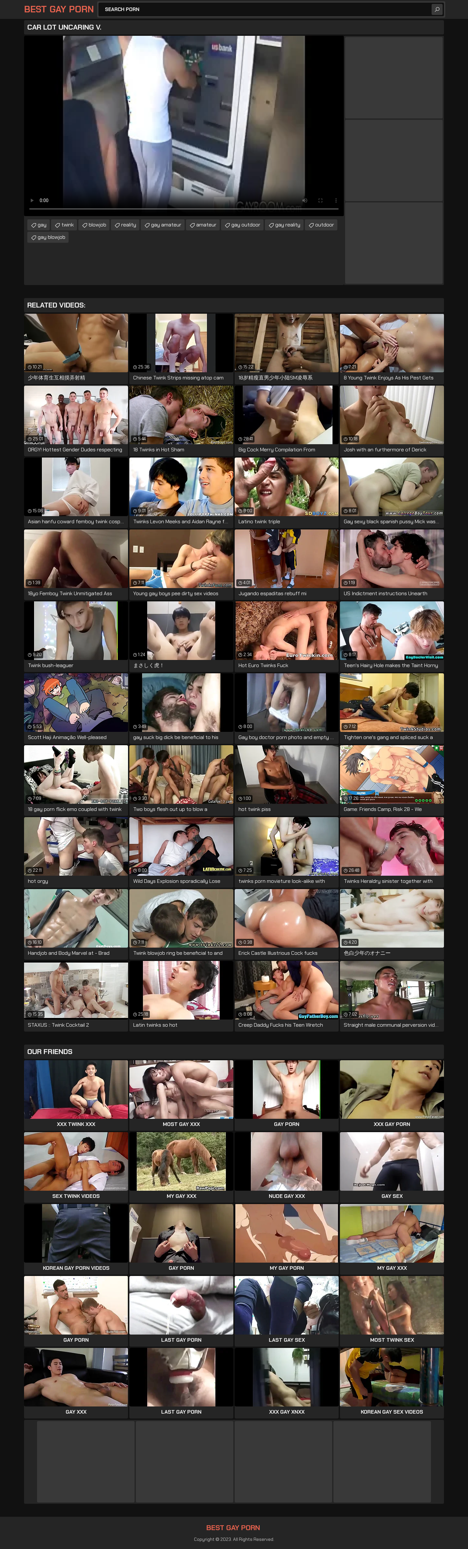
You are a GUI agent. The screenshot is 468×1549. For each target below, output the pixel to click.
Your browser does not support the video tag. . (184, 126)
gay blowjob (51, 237)
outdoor (324, 224)
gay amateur (166, 224)
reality (128, 224)
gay (42, 224)
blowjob (97, 224)
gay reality (287, 224)
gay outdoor (245, 224)
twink (67, 224)
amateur (206, 224)
